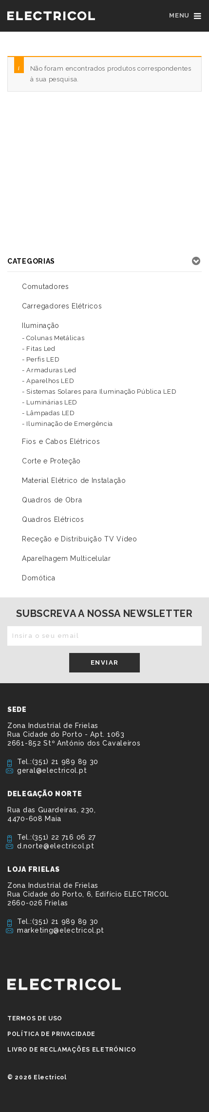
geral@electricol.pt (52, 770)
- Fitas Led (39, 348)
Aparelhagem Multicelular (66, 558)
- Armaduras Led (49, 370)
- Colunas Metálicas (53, 338)
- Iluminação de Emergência (67, 423)
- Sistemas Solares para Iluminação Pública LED (99, 391)
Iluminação (40, 325)
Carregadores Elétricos (62, 306)
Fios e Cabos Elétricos (61, 441)
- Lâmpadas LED (48, 413)
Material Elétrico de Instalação (74, 480)
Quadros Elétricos (53, 519)
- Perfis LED (40, 359)
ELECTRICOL (64, 984)
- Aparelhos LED (48, 380)
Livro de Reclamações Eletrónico (71, 1049)
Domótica (39, 578)
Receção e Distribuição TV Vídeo (79, 539)
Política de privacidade (51, 1034)
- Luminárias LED (49, 402)
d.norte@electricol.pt (56, 846)
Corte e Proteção (51, 461)
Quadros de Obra (52, 500)
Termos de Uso (34, 1018)
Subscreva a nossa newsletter (104, 613)
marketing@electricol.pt (60, 930)
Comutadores (45, 286)
